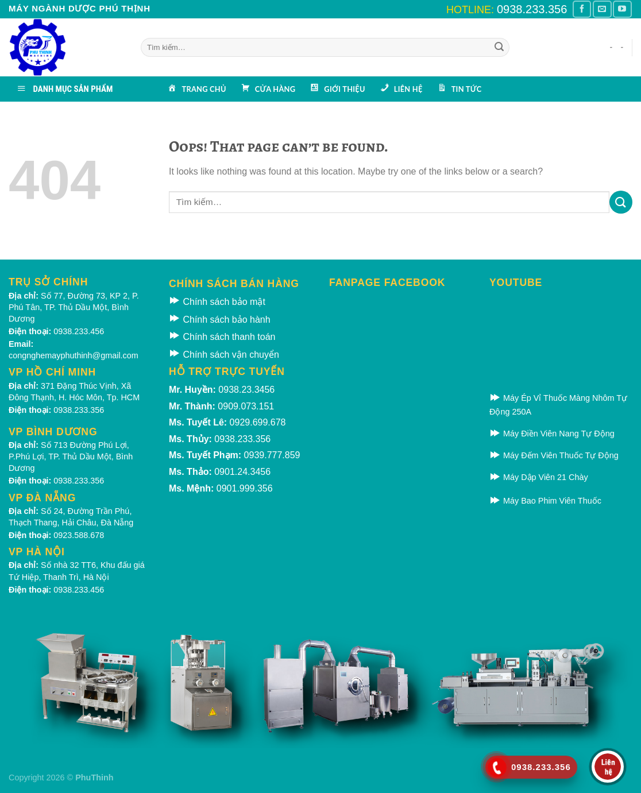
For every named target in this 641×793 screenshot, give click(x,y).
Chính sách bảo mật (217, 302)
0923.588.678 (78, 535)
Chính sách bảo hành (220, 319)
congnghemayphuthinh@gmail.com (73, 355)
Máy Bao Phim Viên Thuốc (545, 500)
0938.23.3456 (246, 389)
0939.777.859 (272, 455)
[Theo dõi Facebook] (582, 9)
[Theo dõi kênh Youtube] (622, 9)
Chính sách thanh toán (222, 337)
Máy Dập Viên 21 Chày (538, 477)
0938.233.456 (78, 331)
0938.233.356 (532, 9)
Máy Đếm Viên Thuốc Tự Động (554, 455)
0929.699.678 (258, 422)
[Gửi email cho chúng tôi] (602, 9)
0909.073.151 (246, 406)
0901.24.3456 (242, 472)
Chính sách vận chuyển (224, 354)
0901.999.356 (245, 488)
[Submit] (499, 47)
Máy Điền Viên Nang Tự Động (552, 433)
